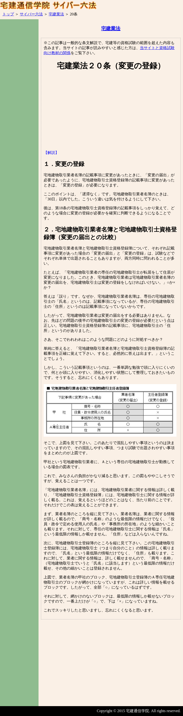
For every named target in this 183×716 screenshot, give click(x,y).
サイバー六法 (31, 14)
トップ (8, 14)
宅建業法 (56, 14)
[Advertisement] (19, 105)
